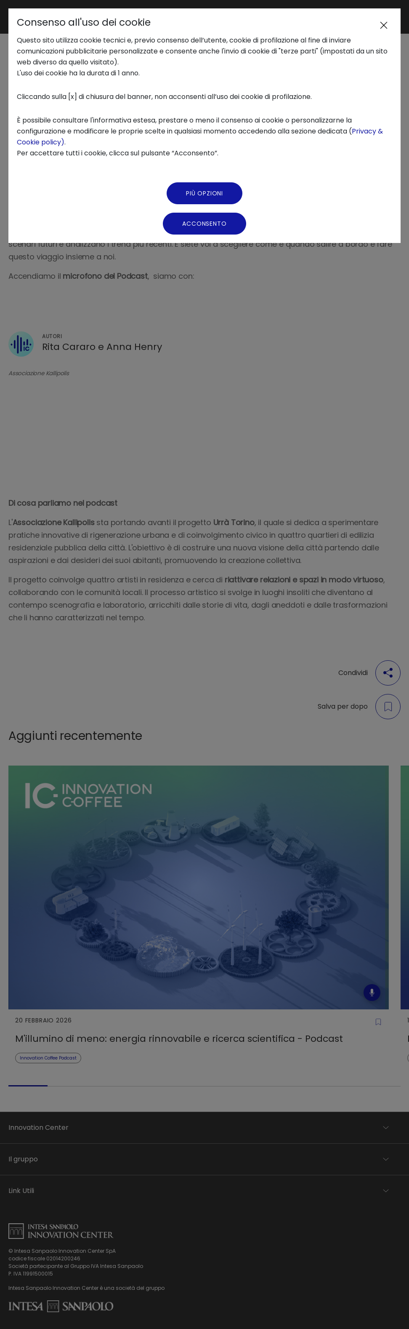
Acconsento (204, 223)
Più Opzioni (204, 193)
